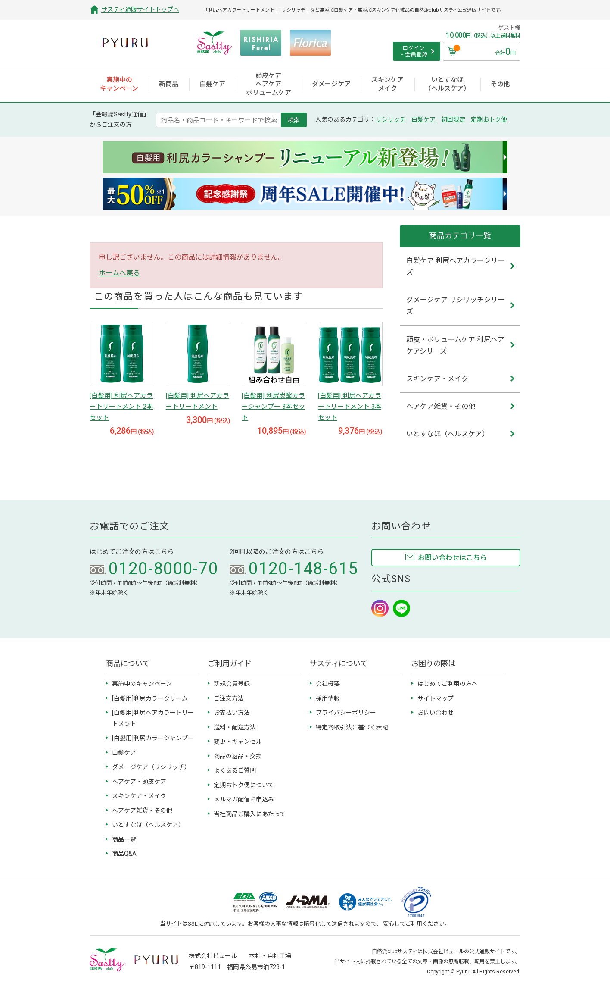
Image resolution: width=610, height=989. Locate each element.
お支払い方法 (232, 712)
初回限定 (453, 119)
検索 (294, 120)
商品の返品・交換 (238, 756)
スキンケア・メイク (139, 795)
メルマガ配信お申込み (244, 799)
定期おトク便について (244, 785)
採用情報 (328, 698)
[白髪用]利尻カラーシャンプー (153, 738)
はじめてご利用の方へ (447, 683)
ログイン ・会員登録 (413, 51)
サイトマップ (435, 698)
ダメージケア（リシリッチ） (151, 767)
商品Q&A (124, 853)
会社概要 (328, 683)
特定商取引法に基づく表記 (352, 727)
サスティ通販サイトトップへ (140, 9)
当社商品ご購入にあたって (250, 814)
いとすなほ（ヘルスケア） (148, 824)
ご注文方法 (229, 698)
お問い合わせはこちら (452, 558)
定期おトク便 (489, 119)
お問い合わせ (435, 712)
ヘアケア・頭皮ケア (139, 781)
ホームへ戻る (119, 273)
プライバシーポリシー (346, 712)
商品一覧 (124, 839)
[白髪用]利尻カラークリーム (150, 698)
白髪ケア (423, 119)
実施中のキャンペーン (142, 683)
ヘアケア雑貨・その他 (142, 810)
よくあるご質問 (235, 770)
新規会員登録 (232, 683)
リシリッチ (391, 119)
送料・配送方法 (235, 727)
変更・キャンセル (238, 741)
